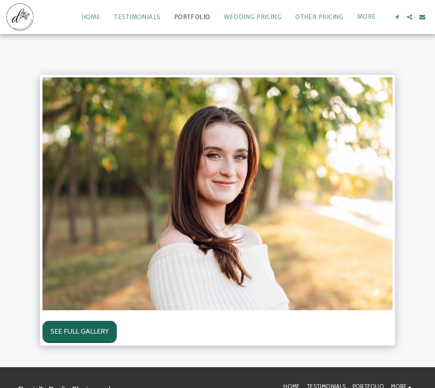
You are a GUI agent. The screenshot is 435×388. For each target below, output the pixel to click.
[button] (397, 17)
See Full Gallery (80, 331)
